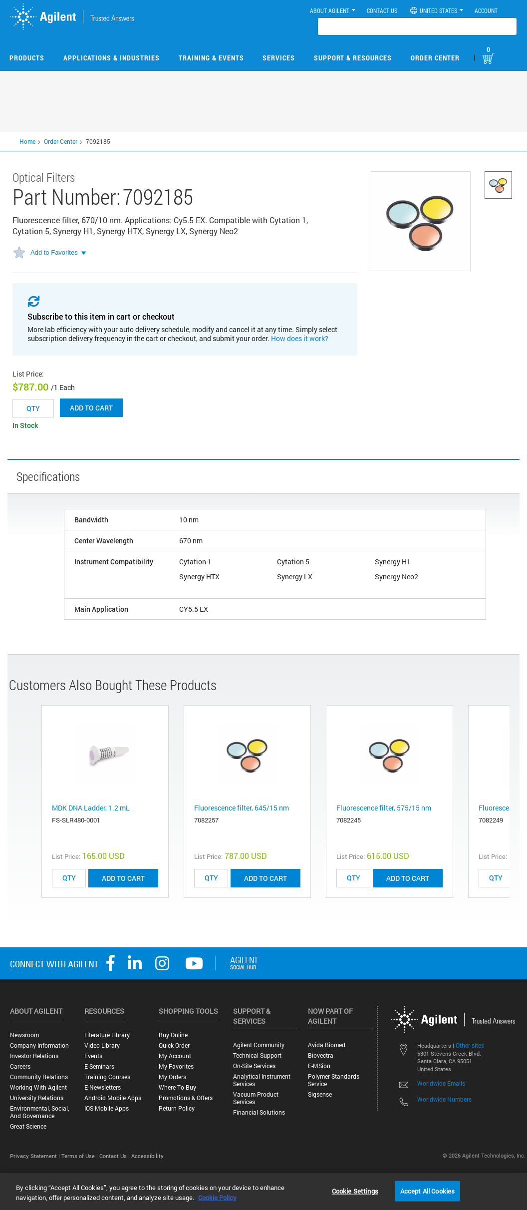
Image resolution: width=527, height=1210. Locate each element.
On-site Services (254, 1066)
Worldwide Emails (441, 1083)
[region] (263, 1191)
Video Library (102, 1045)
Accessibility (147, 1156)
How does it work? (299, 338)
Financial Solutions (259, 1112)
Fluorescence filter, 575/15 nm (383, 807)
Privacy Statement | (35, 1156)
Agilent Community (258, 1045)
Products (26, 57)
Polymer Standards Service (333, 1080)
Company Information (39, 1045)
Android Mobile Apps (112, 1098)
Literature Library (107, 1035)
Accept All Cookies (427, 1190)
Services (279, 57)
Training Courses (107, 1077)
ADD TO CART (123, 878)
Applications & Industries (111, 57)
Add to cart (91, 407)
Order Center (435, 57)
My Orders (172, 1077)
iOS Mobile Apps (106, 1108)
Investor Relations (34, 1056)
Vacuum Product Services (255, 1098)
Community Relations (39, 1077)
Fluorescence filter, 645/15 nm (241, 807)
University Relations (36, 1098)
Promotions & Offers (186, 1098)
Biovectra (320, 1055)
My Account (175, 1056)
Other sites (470, 1045)
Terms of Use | (80, 1156)
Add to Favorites (54, 252)
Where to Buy (177, 1087)
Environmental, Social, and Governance (39, 1112)
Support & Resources (353, 57)
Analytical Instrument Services (261, 1080)
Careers (20, 1066)
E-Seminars (99, 1066)
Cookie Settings (355, 1190)
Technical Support (257, 1055)
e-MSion (319, 1066)
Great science (28, 1126)
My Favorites (176, 1066)
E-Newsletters (102, 1087)
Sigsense (320, 1094)
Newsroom (24, 1035)
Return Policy (177, 1108)
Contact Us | (115, 1156)
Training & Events (211, 57)
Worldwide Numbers (444, 1099)
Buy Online (173, 1035)
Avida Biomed (326, 1045)
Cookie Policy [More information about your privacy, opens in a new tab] (217, 1197)
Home (27, 141)
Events (93, 1056)
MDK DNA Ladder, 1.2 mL (91, 807)
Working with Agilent (38, 1087)
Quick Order (174, 1045)
